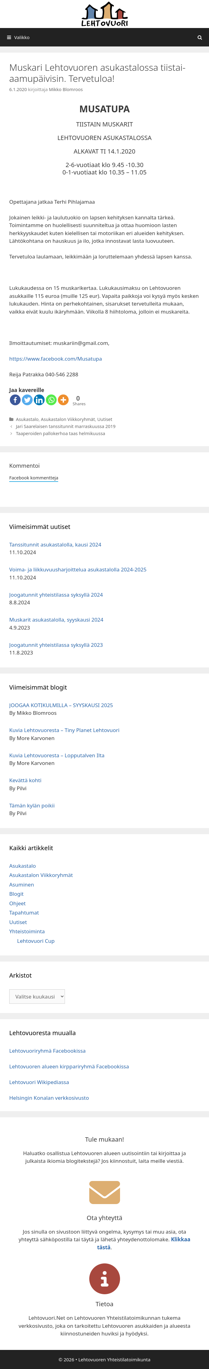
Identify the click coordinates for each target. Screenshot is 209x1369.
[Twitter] (27, 399)
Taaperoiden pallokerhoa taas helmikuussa (60, 433)
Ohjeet (17, 903)
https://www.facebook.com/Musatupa (55, 358)
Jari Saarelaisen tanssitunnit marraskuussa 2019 (66, 426)
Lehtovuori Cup (36, 940)
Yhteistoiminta (27, 931)
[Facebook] (15, 399)
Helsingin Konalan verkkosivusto (49, 1097)
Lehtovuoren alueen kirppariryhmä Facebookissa (69, 1066)
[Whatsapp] (51, 399)
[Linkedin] (39, 399)
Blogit (16, 893)
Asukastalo (27, 419)
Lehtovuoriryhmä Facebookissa (47, 1050)
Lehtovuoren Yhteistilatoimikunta (114, 1359)
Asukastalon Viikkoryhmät (68, 419)
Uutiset (104, 419)
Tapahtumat (24, 912)
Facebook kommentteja (33, 478)
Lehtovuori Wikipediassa (39, 1082)
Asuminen (21, 884)
